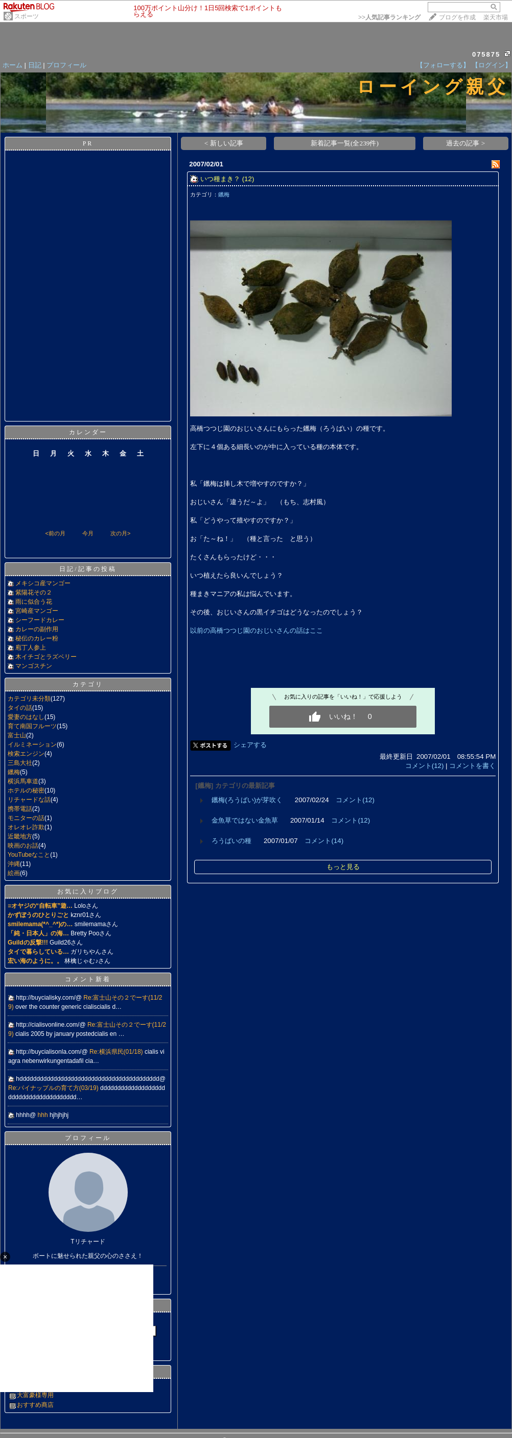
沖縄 (14, 863)
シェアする (250, 745)
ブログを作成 (457, 17)
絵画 (14, 873)
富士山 (17, 735)
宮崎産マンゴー (36, 610)
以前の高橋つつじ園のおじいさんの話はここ (256, 630)
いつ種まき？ (220, 179)
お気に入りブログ (88, 891)
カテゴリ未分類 (29, 698)
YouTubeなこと (29, 854)
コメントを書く (472, 766)
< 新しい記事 (223, 143)
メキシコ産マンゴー (43, 583)
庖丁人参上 (30, 647)
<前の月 (55, 533)
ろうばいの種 (231, 841)
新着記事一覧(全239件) (345, 143)
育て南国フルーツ (32, 726)
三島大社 (20, 762)
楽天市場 (495, 17)
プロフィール (66, 65)
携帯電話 (20, 808)
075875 (486, 54)
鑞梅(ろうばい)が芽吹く (247, 800)
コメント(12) (424, 766)
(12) (248, 179)
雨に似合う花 (33, 601)
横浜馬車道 (23, 781)
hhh (44, 1115)
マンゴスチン (33, 666)
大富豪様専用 (35, 1395)
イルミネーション (32, 744)
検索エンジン (26, 753)
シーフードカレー (39, 620)
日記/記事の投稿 (87, 569)
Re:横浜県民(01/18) (117, 1051)
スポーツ (26, 16)
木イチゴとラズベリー (46, 656)
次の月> (120, 533)
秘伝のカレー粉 (36, 638)
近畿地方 (20, 836)
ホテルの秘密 (26, 790)
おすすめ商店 (35, 1404)
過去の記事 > (465, 143)
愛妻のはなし (26, 717)
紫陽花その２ (33, 592)
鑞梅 (14, 772)
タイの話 (20, 707)
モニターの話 (26, 818)
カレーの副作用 (36, 629)
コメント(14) (324, 841)
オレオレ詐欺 (26, 827)
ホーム (12, 65)
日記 (34, 65)
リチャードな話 (29, 799)
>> (389, 17)
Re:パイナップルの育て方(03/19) (54, 1088)
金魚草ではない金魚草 (245, 820)
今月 (88, 533)
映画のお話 (23, 845)
